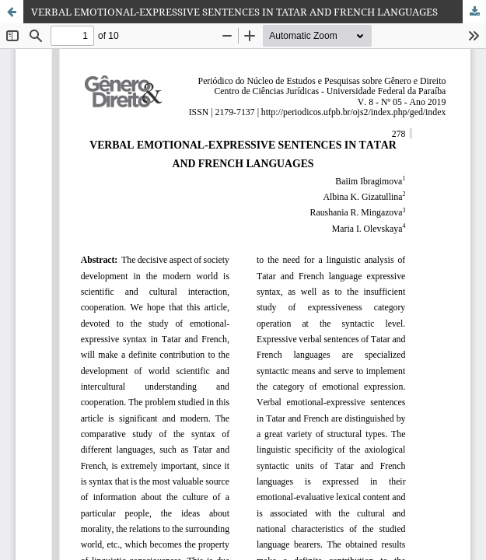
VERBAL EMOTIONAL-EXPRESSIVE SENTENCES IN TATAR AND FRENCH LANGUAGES (234, 12)
